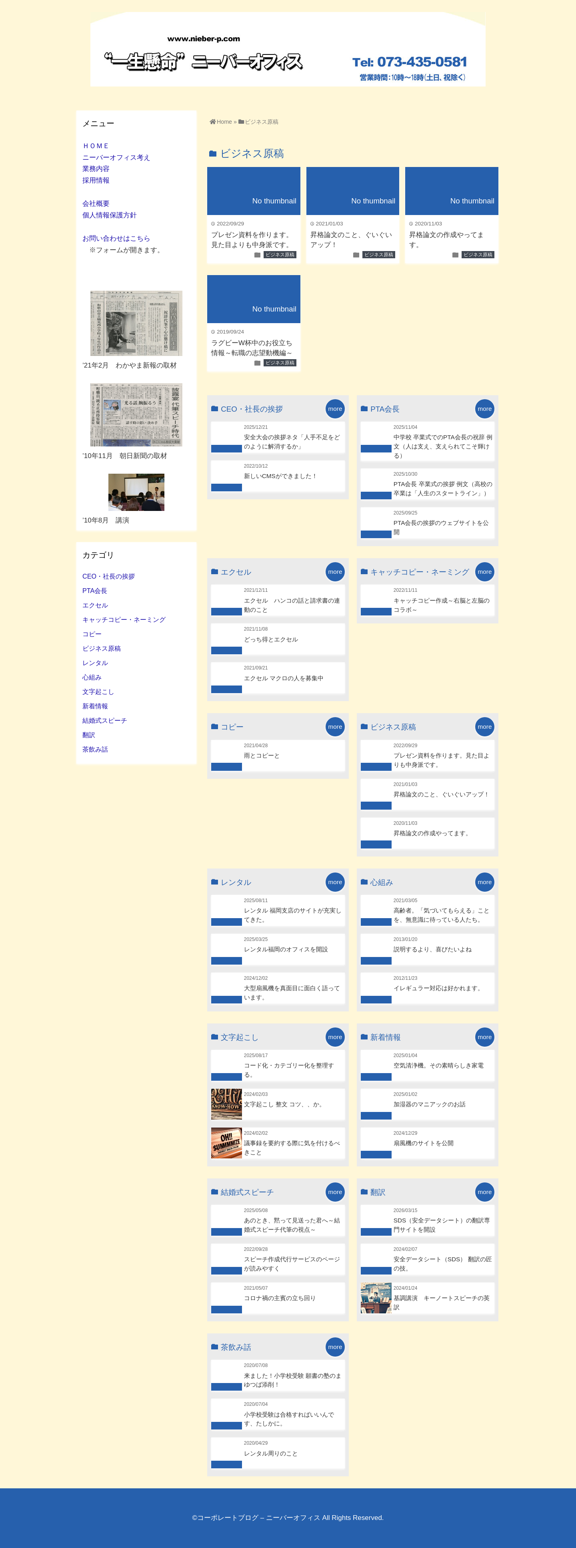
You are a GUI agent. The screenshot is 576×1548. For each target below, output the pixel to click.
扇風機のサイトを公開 (424, 1143)
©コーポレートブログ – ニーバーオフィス (256, 1518)
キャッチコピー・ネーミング (124, 619)
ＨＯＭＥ (96, 146)
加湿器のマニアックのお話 (430, 1104)
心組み (92, 677)
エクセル (95, 605)
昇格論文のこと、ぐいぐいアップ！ (442, 794)
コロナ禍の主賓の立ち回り (280, 1298)
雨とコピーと (262, 755)
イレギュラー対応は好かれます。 (439, 988)
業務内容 (96, 169)
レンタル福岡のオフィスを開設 (286, 949)
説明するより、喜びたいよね (433, 949)
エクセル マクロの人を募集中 (284, 678)
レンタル (95, 662)
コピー (92, 633)
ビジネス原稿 (280, 254)
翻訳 (88, 734)
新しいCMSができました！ (281, 475)
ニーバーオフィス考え (116, 157)
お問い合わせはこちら (116, 238)
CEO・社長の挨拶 (108, 576)
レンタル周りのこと (271, 1453)
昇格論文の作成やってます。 (433, 833)
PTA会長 (94, 590)
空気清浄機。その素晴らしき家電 (439, 1065)
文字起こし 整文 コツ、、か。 (285, 1104)
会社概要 (96, 203)
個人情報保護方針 (109, 215)
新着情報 (95, 706)
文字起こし (98, 691)
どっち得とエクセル (271, 639)
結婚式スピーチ (104, 720)
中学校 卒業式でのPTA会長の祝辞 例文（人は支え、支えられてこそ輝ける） (443, 446)
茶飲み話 (95, 749)
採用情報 (96, 180)
